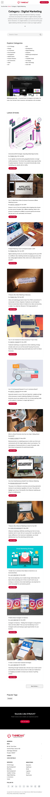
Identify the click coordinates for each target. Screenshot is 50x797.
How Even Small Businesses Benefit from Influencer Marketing (23, 481)
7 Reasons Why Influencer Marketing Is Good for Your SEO (22, 526)
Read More (13, 168)
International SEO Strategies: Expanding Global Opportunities (23, 154)
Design (9, 48)
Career (8, 779)
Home (9, 6)
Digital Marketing (29, 50)
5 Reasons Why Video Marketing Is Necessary (19, 294)
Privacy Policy (10, 793)
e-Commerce (10, 50)
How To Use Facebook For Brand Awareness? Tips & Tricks (22, 339)
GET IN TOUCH (25, 721)
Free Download (11, 52)
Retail (27, 769)
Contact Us (44, 2)
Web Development (11, 771)
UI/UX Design (10, 765)
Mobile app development (31, 54)
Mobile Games (11, 56)
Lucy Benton (14, 575)
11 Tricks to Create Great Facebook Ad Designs (19, 662)
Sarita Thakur (14, 204)
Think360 (10, 698)
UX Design (28, 60)
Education (28, 765)
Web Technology (29, 62)
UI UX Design (10, 46)
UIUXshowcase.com (12, 98)
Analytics (27, 52)
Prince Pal (13, 156)
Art (8, 64)
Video (9, 62)
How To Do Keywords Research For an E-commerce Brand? (23, 389)
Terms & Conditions (37, 791)
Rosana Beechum (15, 483)
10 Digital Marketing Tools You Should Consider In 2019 (21, 248)
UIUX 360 (28, 64)
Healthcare (28, 767)
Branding (9, 769)
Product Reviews (11, 58)
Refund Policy (16, 793)
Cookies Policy (22, 793)
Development (28, 48)
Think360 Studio (29, 58)
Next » (34, 686)
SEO (26, 46)
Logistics (28, 771)
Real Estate (29, 775)
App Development (11, 767)
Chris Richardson (15, 528)
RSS (32, 791)
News (27, 56)
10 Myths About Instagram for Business (18, 617)
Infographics (10, 54)
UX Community (11, 60)
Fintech (28, 773)
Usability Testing (11, 773)
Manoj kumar (14, 438)
